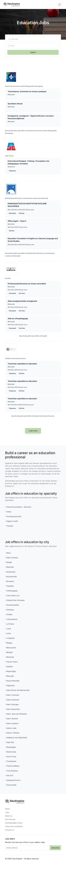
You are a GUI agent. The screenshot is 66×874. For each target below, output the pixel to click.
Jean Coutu (9, 156)
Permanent (12, 213)
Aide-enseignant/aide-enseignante (22, 301)
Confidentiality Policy (13, 823)
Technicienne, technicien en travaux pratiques (27, 91)
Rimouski (11, 287)
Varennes (11, 167)
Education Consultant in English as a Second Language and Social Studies (33, 239)
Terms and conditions (14, 826)
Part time (22, 293)
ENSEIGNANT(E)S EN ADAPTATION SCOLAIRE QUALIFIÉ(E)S (27, 204)
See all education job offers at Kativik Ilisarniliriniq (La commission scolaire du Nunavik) (30, 254)
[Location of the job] (33, 45)
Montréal (11, 224)
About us (8, 816)
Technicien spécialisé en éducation (22, 364)
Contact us (9, 830)
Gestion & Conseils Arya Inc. (15, 358)
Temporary (12, 171)
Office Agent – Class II (17, 221)
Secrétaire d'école (15, 104)
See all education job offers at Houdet (33, 336)
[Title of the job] (33, 39)
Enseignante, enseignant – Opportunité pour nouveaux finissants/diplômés (31, 117)
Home (7, 809)
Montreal (11, 94)
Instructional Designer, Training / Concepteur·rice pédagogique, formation (28, 162)
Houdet (8, 278)
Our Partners (10, 819)
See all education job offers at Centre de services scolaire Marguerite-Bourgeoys (31, 132)
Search (33, 52)
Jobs (7, 812)
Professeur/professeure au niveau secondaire (27, 284)
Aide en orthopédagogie (18, 318)
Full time (21, 213)
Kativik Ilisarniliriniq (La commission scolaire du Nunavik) (26, 198)
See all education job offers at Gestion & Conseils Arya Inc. (33, 416)
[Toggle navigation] (59, 4)
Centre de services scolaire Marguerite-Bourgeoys (24, 86)
